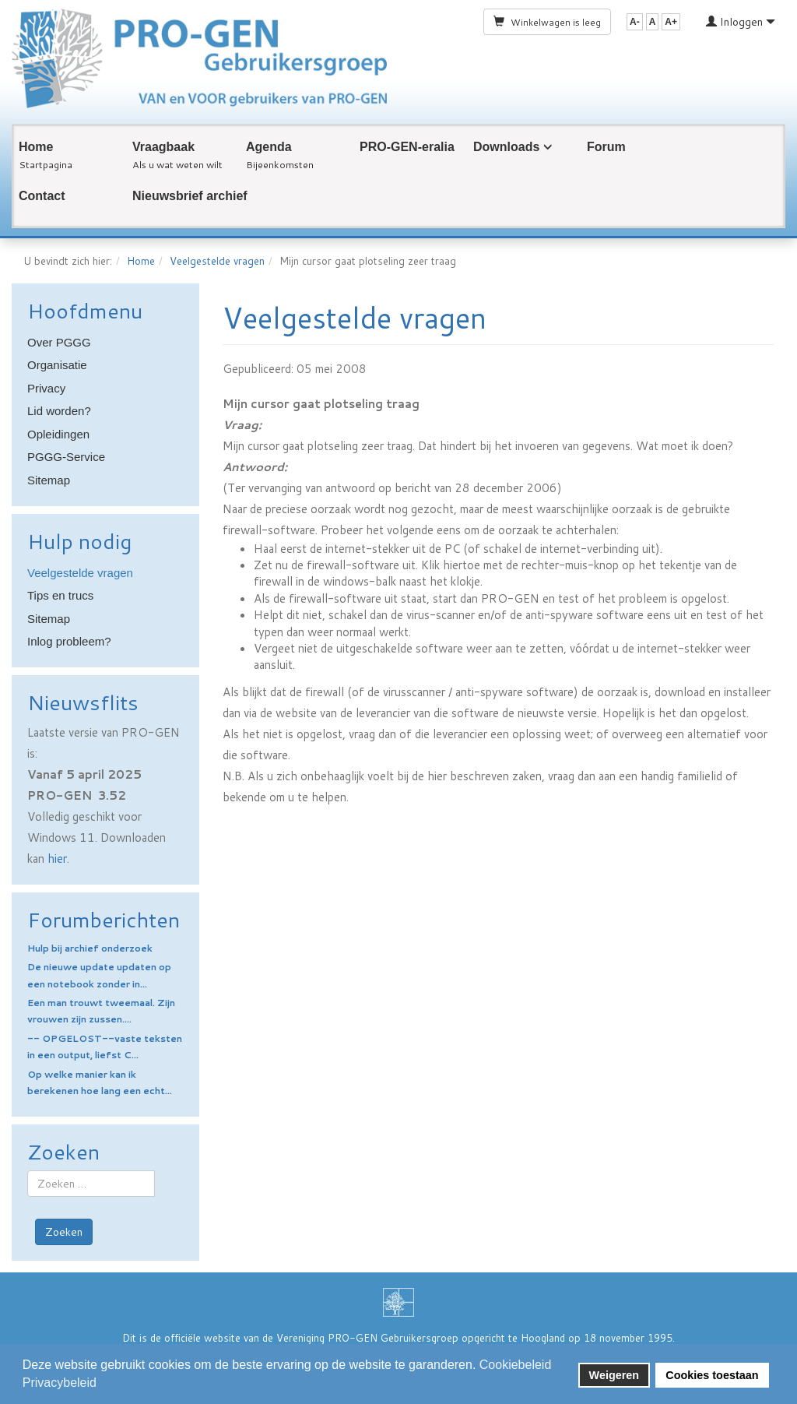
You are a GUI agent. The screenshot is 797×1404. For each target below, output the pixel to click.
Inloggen (740, 22)
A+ (671, 21)
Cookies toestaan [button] (711, 1375)
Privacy (46, 388)
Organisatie (57, 364)
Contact (42, 195)
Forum (606, 146)
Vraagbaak (163, 146)
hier (57, 858)
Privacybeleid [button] (60, 1382)
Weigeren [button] (614, 1375)
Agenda (269, 146)
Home (36, 146)
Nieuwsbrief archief (190, 195)
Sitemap (48, 480)
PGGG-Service (66, 456)
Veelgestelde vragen (217, 261)
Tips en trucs (60, 595)
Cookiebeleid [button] (515, 1364)
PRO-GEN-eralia (407, 146)
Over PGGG (59, 342)
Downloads (506, 146)
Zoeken (64, 1232)
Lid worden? (59, 410)
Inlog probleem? (69, 641)
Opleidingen (58, 434)
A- (635, 21)
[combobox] (91, 1183)
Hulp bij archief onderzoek (90, 948)
